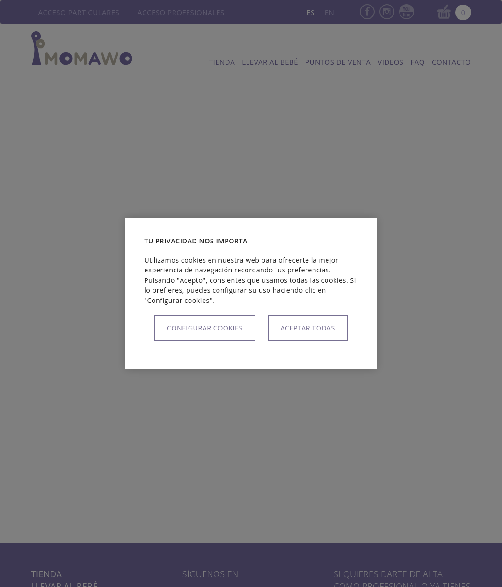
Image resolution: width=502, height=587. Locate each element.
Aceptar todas (307, 327)
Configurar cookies (205, 327)
